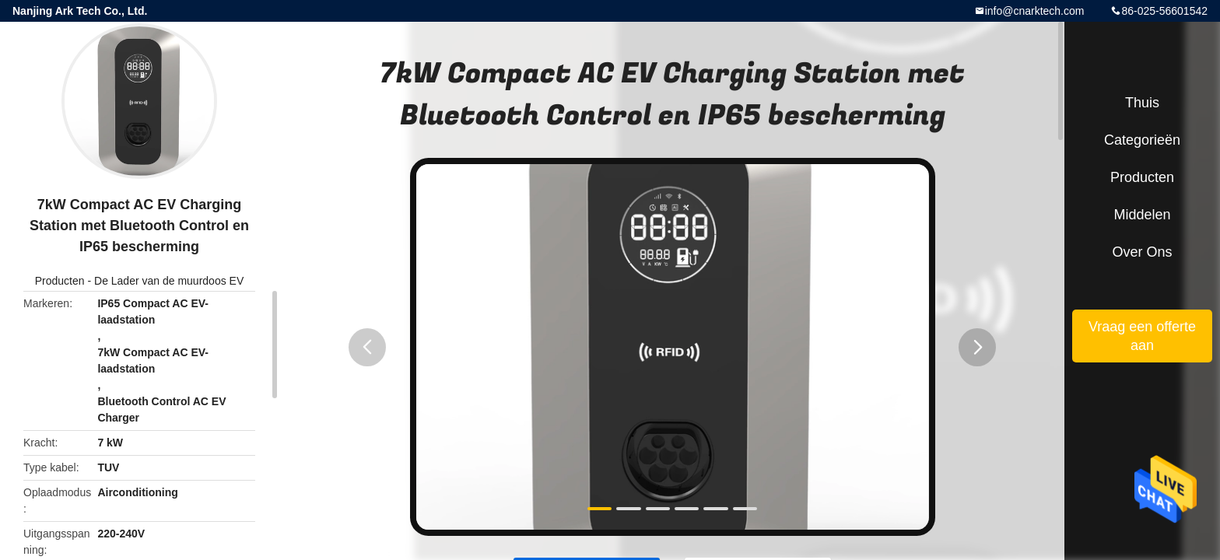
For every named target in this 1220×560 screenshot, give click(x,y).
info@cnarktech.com (1035, 11)
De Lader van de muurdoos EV (169, 281)
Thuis (1142, 102)
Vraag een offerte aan (1142, 336)
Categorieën (1142, 140)
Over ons (1142, 252)
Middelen (1141, 214)
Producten (60, 281)
